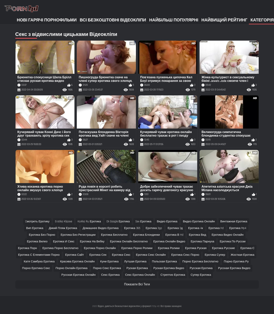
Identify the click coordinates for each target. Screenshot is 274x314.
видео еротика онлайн (199, 221)
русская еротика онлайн (78, 275)
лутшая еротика (135, 261)
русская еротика (201, 268)
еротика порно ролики (136, 248)
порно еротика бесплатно (200, 261)
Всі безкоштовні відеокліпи (113, 20)
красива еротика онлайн (77, 261)
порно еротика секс (36, 268)
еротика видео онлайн (228, 235)
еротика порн (27, 248)
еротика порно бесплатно (60, 248)
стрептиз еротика (172, 275)
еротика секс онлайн (151, 255)
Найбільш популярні (173, 20)
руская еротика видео (168, 268)
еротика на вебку (92, 241)
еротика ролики (169, 248)
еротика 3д (175, 228)
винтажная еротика (233, 221)
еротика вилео (37, 241)
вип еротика (34, 228)
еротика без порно (42, 235)
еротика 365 (132, 228)
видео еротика (167, 221)
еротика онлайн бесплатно (129, 241)
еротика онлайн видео (169, 241)
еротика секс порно (185, 255)
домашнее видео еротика (101, 228)
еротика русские (223, 248)
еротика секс (121, 255)
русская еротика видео (234, 268)
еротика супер (215, 255)
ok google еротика (118, 221)
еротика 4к (195, 228)
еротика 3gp (154, 228)
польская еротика (164, 261)
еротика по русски (233, 241)
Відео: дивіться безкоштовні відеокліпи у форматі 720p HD (129, 306)
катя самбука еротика (39, 261)
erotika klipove (63, 221)
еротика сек (97, 255)
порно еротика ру (236, 261)
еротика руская (195, 248)
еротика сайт (74, 255)
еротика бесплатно (114, 235)
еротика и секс (63, 241)
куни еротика (109, 261)
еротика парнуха (202, 241)
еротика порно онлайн (100, 248)
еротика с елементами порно (39, 255)
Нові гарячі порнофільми (47, 20)
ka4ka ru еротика (89, 221)
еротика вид (197, 235)
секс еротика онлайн (140, 275)
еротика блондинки (146, 235)
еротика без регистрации (78, 235)
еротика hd (216, 228)
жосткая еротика (242, 255)
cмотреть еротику (37, 221)
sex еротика (143, 221)
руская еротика (137, 268)
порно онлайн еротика (72, 268)
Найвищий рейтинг (224, 20)
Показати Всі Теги (137, 284)
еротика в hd (174, 235)
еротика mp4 (237, 228)
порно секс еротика (107, 268)
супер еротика (201, 275)
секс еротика (110, 275)
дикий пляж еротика (63, 228)
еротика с (247, 248)
